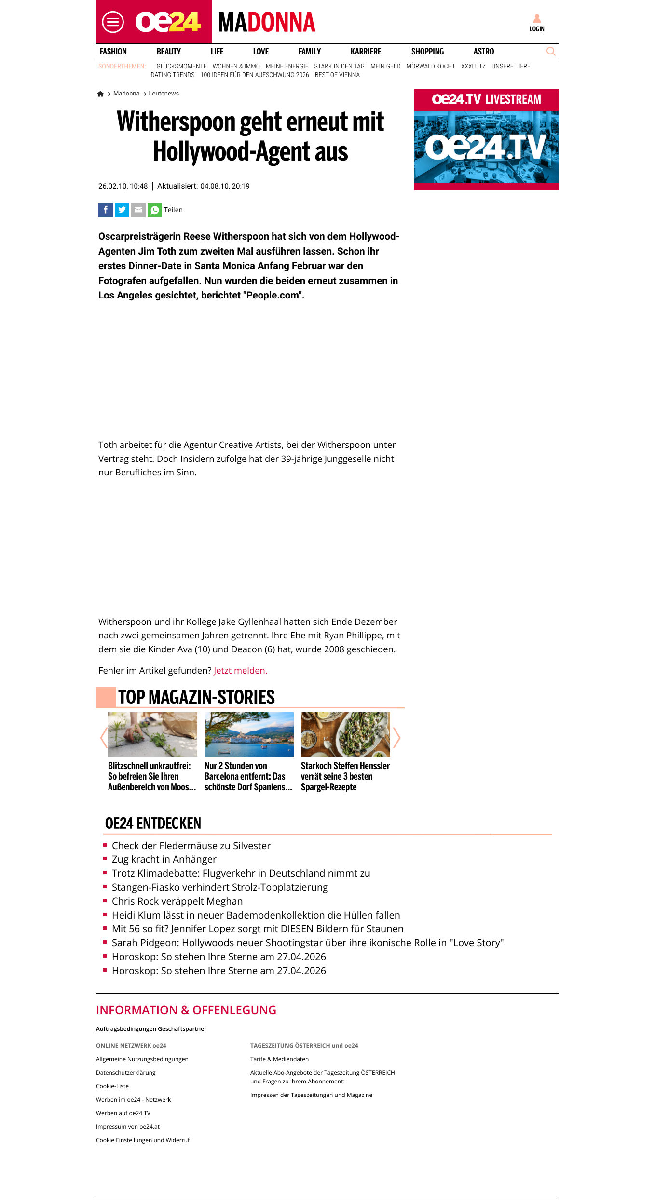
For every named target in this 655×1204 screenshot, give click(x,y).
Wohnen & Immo (236, 66)
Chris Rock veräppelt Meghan (173, 900)
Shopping (427, 51)
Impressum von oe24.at (128, 1127)
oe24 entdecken (153, 824)
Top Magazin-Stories (196, 698)
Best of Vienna (337, 75)
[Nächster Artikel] (390, 738)
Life (217, 51)
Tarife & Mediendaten (279, 1059)
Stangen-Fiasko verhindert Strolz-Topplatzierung (215, 886)
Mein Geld (385, 66)
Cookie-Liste (112, 1086)
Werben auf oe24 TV (123, 1113)
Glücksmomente (182, 66)
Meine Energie (287, 66)
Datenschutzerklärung (126, 1073)
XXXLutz (473, 66)
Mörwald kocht (431, 66)
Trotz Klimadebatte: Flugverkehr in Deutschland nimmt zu (236, 872)
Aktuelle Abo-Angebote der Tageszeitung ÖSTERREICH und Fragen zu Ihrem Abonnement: (322, 1077)
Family (310, 51)
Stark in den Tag (339, 66)
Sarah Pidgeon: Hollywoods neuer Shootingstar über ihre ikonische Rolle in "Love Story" (303, 942)
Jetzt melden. (240, 670)
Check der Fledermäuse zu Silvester (187, 845)
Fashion (113, 51)
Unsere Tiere (511, 66)
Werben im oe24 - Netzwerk (133, 1100)
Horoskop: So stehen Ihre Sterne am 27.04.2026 (214, 956)
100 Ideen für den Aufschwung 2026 (255, 75)
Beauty (169, 51)
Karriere (366, 51)
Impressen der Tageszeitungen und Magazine (311, 1095)
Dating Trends (173, 75)
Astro (484, 51)
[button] (110, 22)
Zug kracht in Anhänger (160, 859)
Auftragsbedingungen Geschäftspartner (151, 1028)
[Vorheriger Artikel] (111, 738)
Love (261, 51)
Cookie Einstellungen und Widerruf (143, 1140)
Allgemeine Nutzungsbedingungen (142, 1059)
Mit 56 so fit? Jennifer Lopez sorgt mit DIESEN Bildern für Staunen (253, 928)
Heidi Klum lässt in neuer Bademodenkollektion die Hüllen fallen (251, 914)
